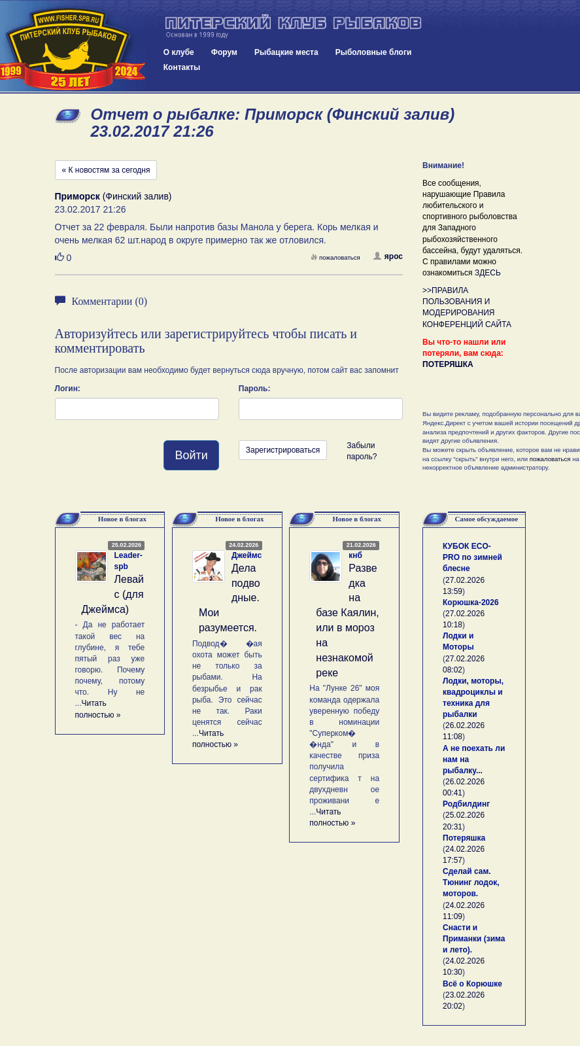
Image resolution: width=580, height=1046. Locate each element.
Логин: (67, 388)
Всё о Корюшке (472, 983)
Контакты (182, 67)
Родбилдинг (466, 804)
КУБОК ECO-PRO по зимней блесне (472, 557)
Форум (224, 52)
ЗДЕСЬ (488, 272)
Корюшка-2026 (471, 602)
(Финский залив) (113, 196)
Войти (191, 455)
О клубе (178, 52)
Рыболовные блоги (373, 52)
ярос (388, 256)
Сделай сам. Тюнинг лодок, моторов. (471, 882)
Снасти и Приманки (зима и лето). (474, 938)
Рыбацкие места (286, 52)
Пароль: (255, 388)
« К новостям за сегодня (106, 170)
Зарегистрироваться (283, 450)
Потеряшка (464, 838)
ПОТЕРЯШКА (447, 364)
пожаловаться (335, 257)
